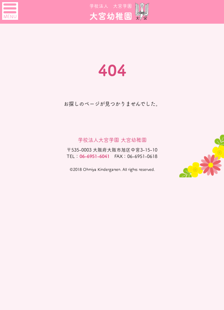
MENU (10, 11)
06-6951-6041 (95, 156)
